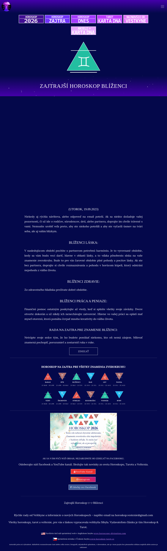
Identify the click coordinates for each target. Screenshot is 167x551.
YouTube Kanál (83, 471)
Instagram (83, 479)
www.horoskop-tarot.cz (102, 539)
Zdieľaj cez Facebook (83, 487)
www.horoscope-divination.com (110, 533)
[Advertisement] (83, 171)
